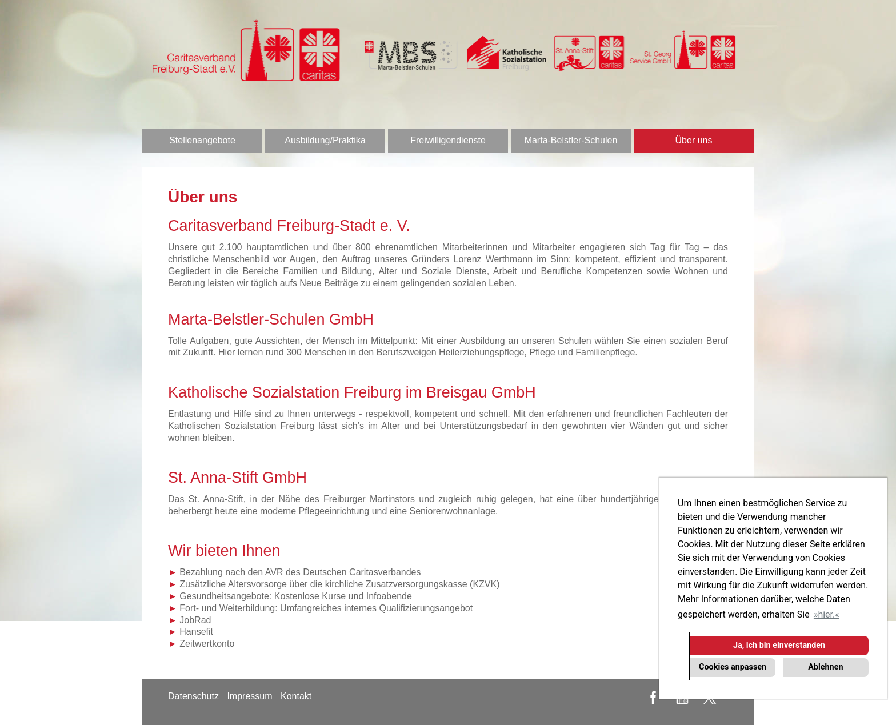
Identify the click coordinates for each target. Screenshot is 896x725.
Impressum (249, 696)
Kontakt (296, 696)
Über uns (694, 140)
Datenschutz (193, 696)
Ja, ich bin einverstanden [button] (779, 645)
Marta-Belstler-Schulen (571, 140)
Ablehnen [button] (825, 667)
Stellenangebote (202, 140)
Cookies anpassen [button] (732, 667)
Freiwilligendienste (448, 140)
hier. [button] (826, 614)
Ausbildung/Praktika (325, 140)
